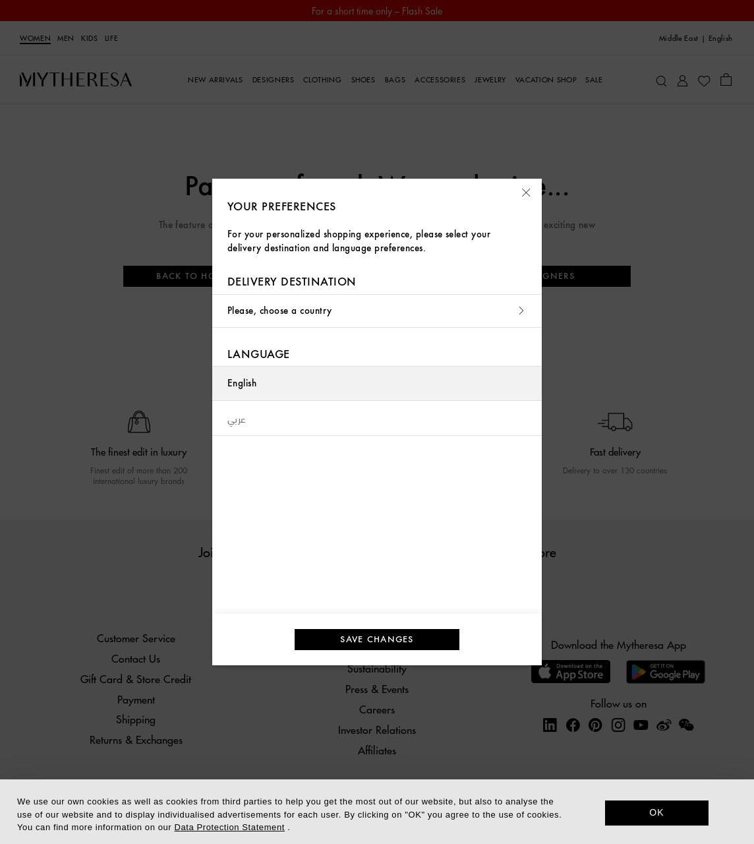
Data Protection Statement (230, 827)
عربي (236, 418)
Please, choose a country (377, 311)
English (241, 383)
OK (656, 812)
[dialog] (377, 811)
